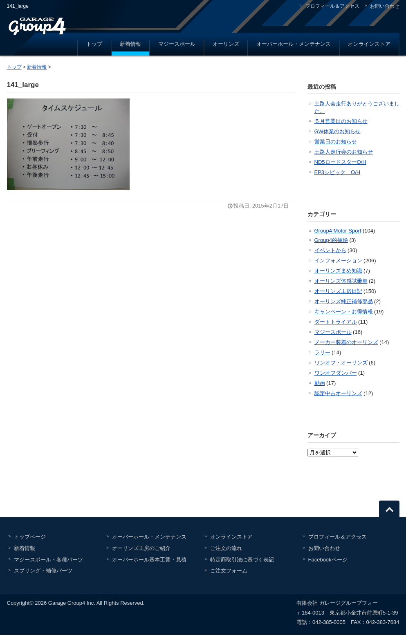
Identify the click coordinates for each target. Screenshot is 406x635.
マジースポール (176, 44)
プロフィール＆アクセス (332, 6)
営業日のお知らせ (335, 142)
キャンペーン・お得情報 (343, 312)
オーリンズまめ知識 (338, 271)
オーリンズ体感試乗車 (341, 281)
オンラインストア (369, 44)
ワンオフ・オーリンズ (341, 363)
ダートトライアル (335, 322)
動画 (319, 383)
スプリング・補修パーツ (43, 571)
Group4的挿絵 (331, 240)
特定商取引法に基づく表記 (242, 560)
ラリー (322, 352)
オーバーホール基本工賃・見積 (149, 560)
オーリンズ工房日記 (338, 291)
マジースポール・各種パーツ (48, 560)
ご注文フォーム (228, 571)
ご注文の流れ (226, 548)
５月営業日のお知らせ (341, 121)
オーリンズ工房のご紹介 (141, 548)
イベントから (330, 250)
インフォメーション (338, 260)
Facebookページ (328, 560)
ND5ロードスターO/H (340, 162)
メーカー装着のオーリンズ (346, 342)
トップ (94, 44)
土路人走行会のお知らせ (343, 152)
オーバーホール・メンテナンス (293, 44)
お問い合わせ (384, 6)
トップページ (30, 537)
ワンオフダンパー (335, 373)
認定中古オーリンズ (338, 393)
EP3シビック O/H (337, 172)
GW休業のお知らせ (337, 131)
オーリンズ (226, 44)
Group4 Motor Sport (337, 231)
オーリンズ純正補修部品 (343, 301)
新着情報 (130, 44)
